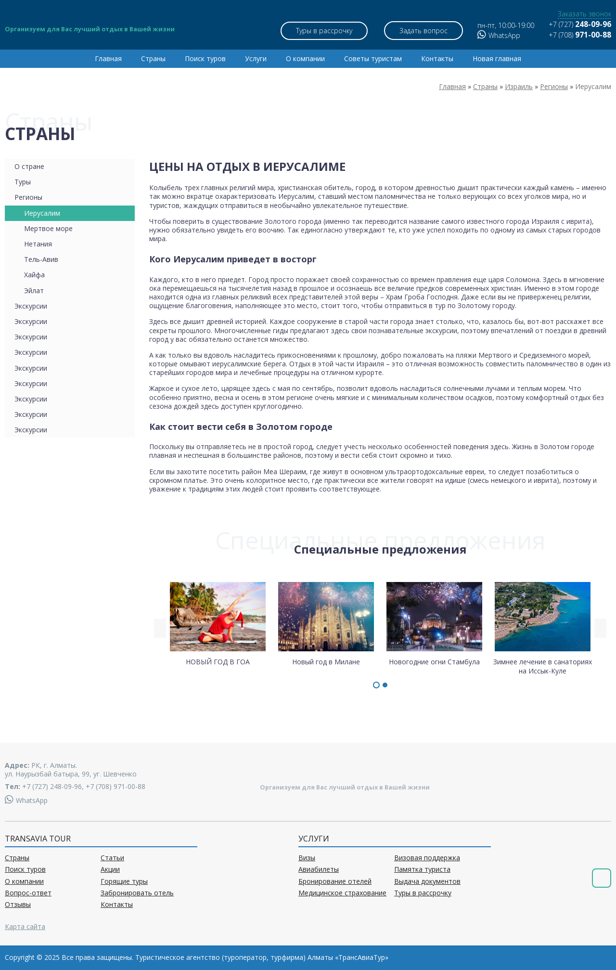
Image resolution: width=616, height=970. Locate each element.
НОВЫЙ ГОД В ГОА (217, 623)
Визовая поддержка (427, 858)
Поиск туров (205, 58)
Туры (22, 181)
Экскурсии (30, 305)
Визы (306, 858)
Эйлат (34, 290)
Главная (108, 58)
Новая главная (497, 58)
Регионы (28, 197)
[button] (376, 685)
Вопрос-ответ (28, 893)
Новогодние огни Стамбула (434, 623)
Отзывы (18, 904)
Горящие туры (124, 881)
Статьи (112, 858)
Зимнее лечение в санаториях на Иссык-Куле (542, 628)
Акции (110, 869)
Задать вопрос (423, 30)
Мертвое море (48, 228)
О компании (305, 58)
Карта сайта (25, 926)
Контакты (437, 58)
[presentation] (160, 628)
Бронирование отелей (335, 881)
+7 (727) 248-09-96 (52, 786)
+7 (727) (580, 24)
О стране (29, 166)
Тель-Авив (41, 259)
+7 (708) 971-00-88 (115, 786)
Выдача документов (427, 881)
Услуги (256, 58)
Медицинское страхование (342, 893)
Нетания (38, 243)
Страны (153, 58)
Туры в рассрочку (324, 30)
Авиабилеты (318, 869)
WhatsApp (498, 35)
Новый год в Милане (326, 623)
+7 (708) (580, 34)
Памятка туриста (422, 869)
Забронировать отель (137, 893)
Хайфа (34, 274)
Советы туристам (373, 58)
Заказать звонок (584, 14)
